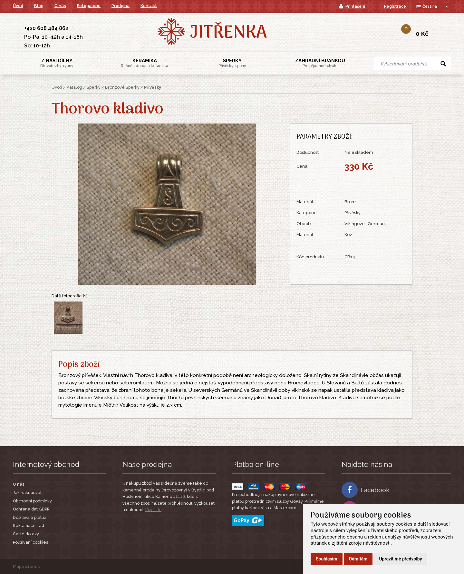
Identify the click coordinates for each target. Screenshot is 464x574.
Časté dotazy (26, 533)
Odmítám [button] (358, 558)
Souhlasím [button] (326, 558)
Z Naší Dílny (56, 63)
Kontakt (148, 5)
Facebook (366, 490)
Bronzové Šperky (122, 87)
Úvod (18, 5)
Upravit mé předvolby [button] (400, 558)
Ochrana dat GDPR (31, 509)
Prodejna (120, 5)
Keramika (144, 63)
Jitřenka (228, 33)
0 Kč (422, 33)
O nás (60, 5)
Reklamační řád (28, 525)
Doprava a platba (29, 517)
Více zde (153, 509)
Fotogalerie (89, 5)
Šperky (232, 63)
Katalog (74, 87)
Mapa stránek (26, 566)
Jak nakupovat (27, 492)
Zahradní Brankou (320, 63)
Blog (39, 5)
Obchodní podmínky (32, 501)
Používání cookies (30, 542)
